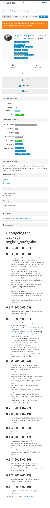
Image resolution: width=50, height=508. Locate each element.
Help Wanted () (19, 148)
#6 (11, 448)
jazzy (15, 17)
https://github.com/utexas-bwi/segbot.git (26, 125)
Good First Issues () (20, 151)
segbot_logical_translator (21, 52)
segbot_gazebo (29, 47)
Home (5, 11)
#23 (27, 374)
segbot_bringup (24, 42)
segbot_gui (17, 50)
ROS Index (9, 2)
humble (6, 17)
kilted (25, 17)
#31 (25, 325)
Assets (25, 80)
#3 (30, 482)
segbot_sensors (30, 55)
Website (5, 179)
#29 (16, 327)
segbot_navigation (24, 35)
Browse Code (36, 66)
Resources (43, 3)
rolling (34, 17)
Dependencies (25, 85)
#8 (16, 432)
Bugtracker (6, 183)
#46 (41, 311)
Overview (25, 74)
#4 (36, 463)
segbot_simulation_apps (21, 58)
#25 (39, 354)
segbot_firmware (19, 47)
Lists (25, 3)
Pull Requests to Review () (22, 153)
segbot (27, 38)
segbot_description (19, 44)
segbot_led (25, 50)
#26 (32, 352)
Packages (13, 11)
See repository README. (22, 218)
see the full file (28, 496)
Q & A (25, 91)
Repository (6, 181)
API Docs (13, 66)
